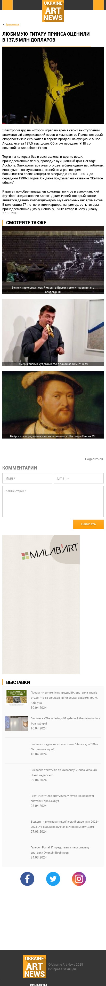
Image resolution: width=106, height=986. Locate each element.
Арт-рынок (12, 24)
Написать (88, 524)
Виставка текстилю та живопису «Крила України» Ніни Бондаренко (64, 772)
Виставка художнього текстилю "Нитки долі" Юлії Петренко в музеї (64, 746)
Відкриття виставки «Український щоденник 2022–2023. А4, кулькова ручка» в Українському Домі (65, 824)
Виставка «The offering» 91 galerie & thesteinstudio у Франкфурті (65, 720)
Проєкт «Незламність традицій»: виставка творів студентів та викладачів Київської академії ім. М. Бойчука (64, 697)
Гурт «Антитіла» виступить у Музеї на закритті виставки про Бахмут (62, 798)
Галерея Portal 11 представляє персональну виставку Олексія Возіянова (60, 849)
